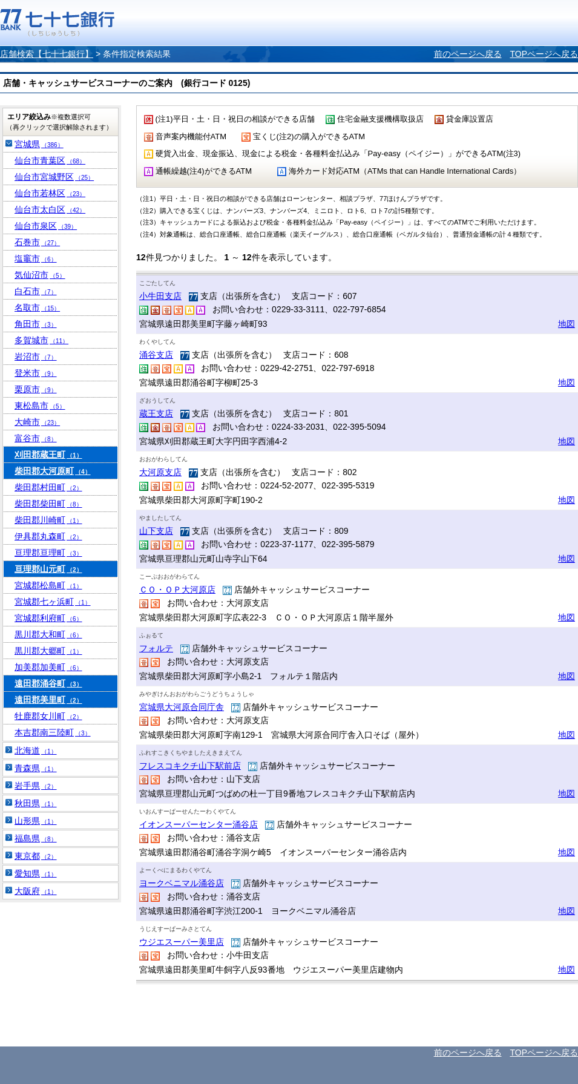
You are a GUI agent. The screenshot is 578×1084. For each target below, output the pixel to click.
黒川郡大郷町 (48, 650)
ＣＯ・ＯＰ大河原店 (177, 589)
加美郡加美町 (48, 667)
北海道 (36, 750)
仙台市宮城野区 (54, 177)
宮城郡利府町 (48, 618)
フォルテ (156, 648)
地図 (566, 324)
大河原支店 (160, 472)
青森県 (36, 768)
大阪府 (36, 891)
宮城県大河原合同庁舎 (181, 707)
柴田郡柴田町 (48, 503)
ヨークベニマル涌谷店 (181, 883)
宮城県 (39, 144)
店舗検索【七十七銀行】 (46, 54)
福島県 (36, 838)
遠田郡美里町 (48, 700)
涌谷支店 (156, 355)
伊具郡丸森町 (48, 536)
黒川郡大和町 (48, 634)
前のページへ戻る (468, 54)
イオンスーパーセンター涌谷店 (198, 824)
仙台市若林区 (50, 193)
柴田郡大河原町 (53, 471)
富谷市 (36, 438)
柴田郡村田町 (48, 487)
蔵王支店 (156, 413)
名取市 (37, 307)
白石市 (36, 291)
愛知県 (36, 873)
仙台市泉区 (46, 226)
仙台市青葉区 (50, 160)
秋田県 (36, 803)
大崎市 (37, 422)
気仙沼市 (40, 275)
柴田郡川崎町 (48, 520)
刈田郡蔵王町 (48, 454)
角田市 (36, 324)
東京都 (36, 856)
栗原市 (36, 389)
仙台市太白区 (50, 209)
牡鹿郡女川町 (48, 716)
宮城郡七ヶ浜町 (53, 601)
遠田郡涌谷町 (48, 683)
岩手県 (36, 785)
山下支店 (156, 531)
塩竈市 (36, 258)
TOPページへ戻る (544, 54)
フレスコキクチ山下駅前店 (190, 765)
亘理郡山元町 (48, 569)
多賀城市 (41, 340)
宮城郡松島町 (48, 585)
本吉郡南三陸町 (53, 732)
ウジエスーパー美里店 (181, 942)
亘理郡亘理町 (48, 552)
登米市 (36, 373)
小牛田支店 (160, 296)
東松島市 (40, 405)
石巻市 (37, 242)
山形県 (36, 821)
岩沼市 (36, 356)
